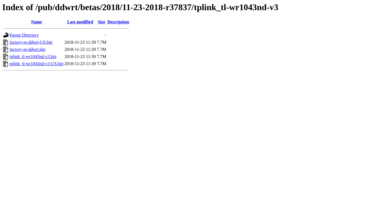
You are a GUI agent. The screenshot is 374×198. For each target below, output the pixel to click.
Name (36, 22)
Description (118, 22)
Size (101, 22)
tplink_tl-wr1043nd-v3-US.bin (36, 63)
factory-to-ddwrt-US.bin (31, 42)
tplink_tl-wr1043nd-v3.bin (33, 56)
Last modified (80, 22)
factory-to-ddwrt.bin (27, 49)
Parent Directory (24, 35)
